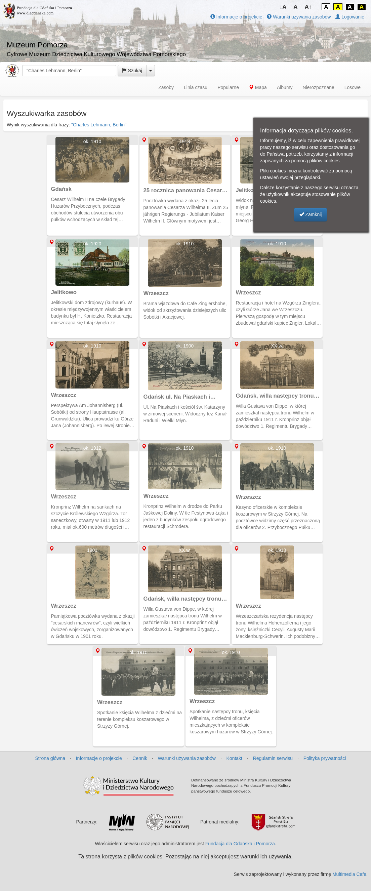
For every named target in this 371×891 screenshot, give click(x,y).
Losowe (352, 87)
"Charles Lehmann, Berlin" (98, 124)
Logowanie (349, 16)
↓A (283, 7)
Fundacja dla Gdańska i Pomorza (240, 843)
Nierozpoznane (318, 87)
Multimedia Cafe (349, 874)
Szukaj (132, 70)
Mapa (258, 87)
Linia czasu (195, 87)
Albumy (285, 87)
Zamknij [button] (310, 214)
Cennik (139, 758)
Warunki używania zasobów (299, 16)
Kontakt (234, 758)
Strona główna (50, 758)
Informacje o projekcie (236, 16)
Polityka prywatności (324, 758)
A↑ (308, 7)
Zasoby (166, 87)
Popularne (228, 87)
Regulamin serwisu (273, 758)
